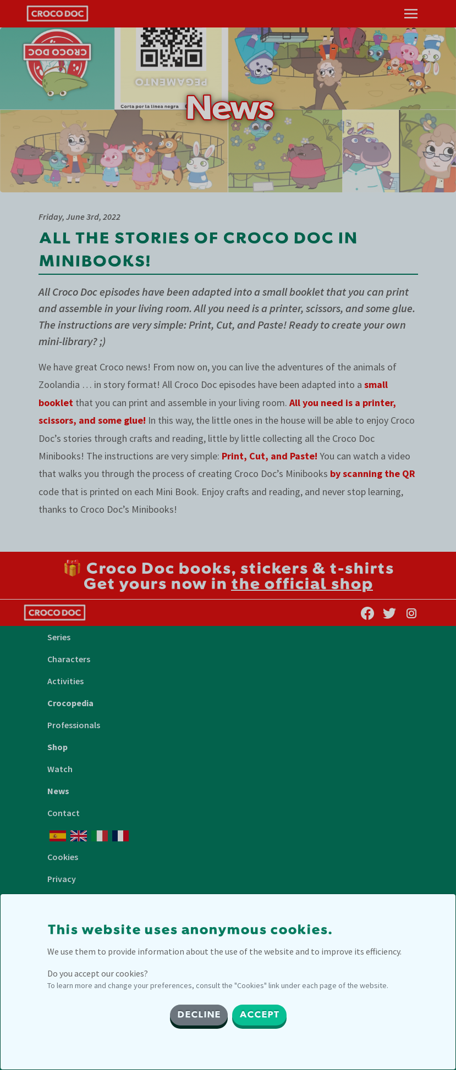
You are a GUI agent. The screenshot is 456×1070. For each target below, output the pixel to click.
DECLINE (199, 1015)
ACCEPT (259, 1015)
